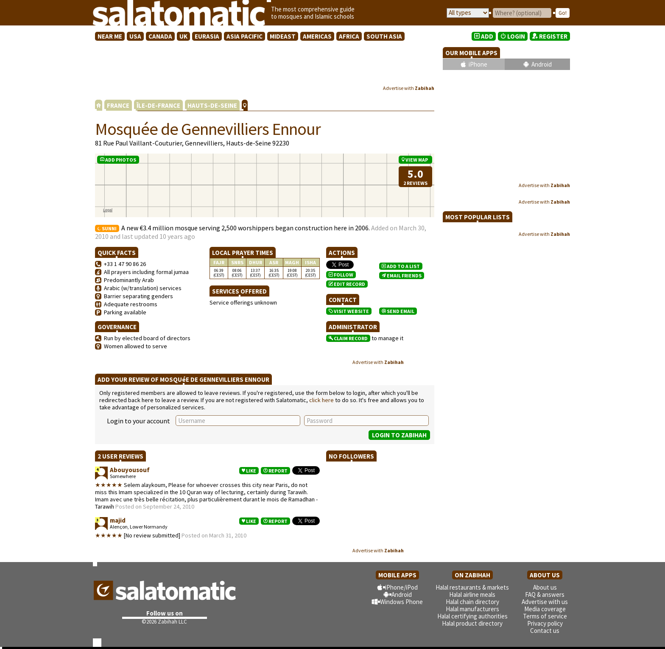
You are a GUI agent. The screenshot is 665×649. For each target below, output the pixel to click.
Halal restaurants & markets (472, 587)
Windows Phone (401, 602)
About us (545, 587)
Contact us (544, 631)
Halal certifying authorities (472, 616)
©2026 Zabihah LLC (164, 621)
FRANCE (118, 105)
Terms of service (545, 616)
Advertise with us (545, 602)
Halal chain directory (472, 602)
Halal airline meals (472, 594)
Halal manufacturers (472, 609)
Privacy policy (545, 623)
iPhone (478, 64)
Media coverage (545, 609)
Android (541, 64)
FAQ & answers (544, 594)
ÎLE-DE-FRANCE (158, 105)
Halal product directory (472, 623)
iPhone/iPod (401, 587)
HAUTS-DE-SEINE (212, 105)
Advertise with (408, 88)
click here (321, 400)
